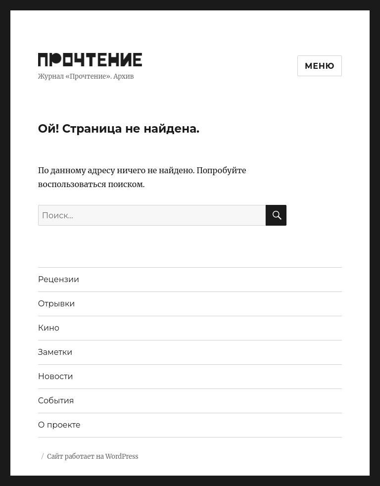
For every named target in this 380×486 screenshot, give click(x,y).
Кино (48, 328)
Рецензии (58, 279)
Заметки (55, 352)
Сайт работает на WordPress (92, 456)
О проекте (59, 425)
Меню (319, 66)
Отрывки (56, 303)
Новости (55, 376)
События (56, 400)
